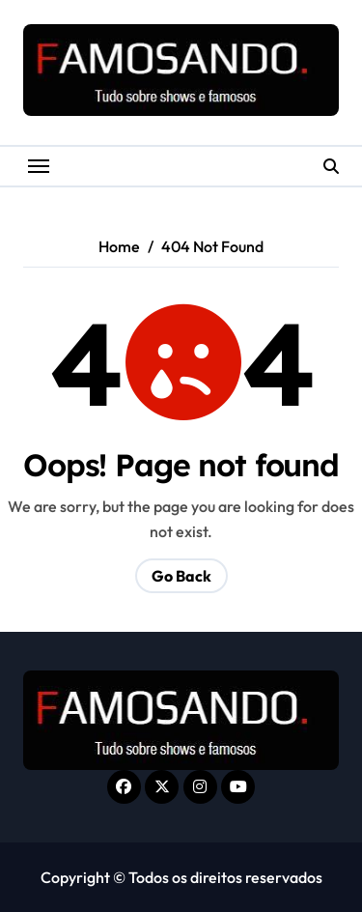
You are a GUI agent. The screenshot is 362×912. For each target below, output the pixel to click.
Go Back (181, 575)
